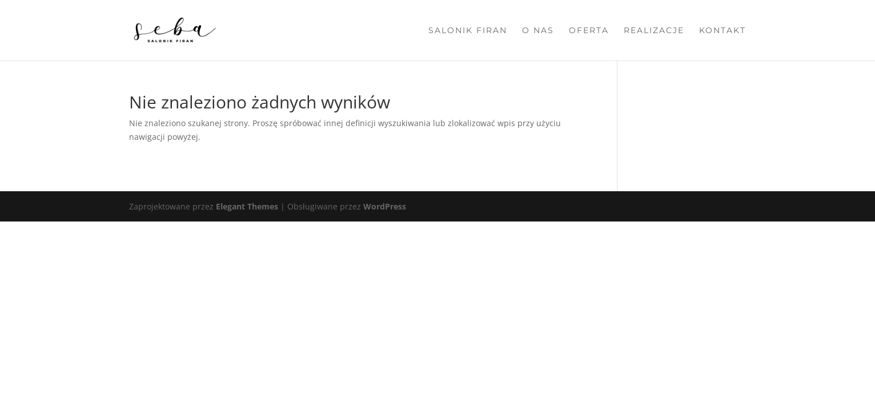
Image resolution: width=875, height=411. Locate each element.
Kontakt (722, 30)
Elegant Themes (247, 206)
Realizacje (654, 30)
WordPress (384, 206)
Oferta (589, 30)
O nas (538, 30)
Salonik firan (467, 30)
